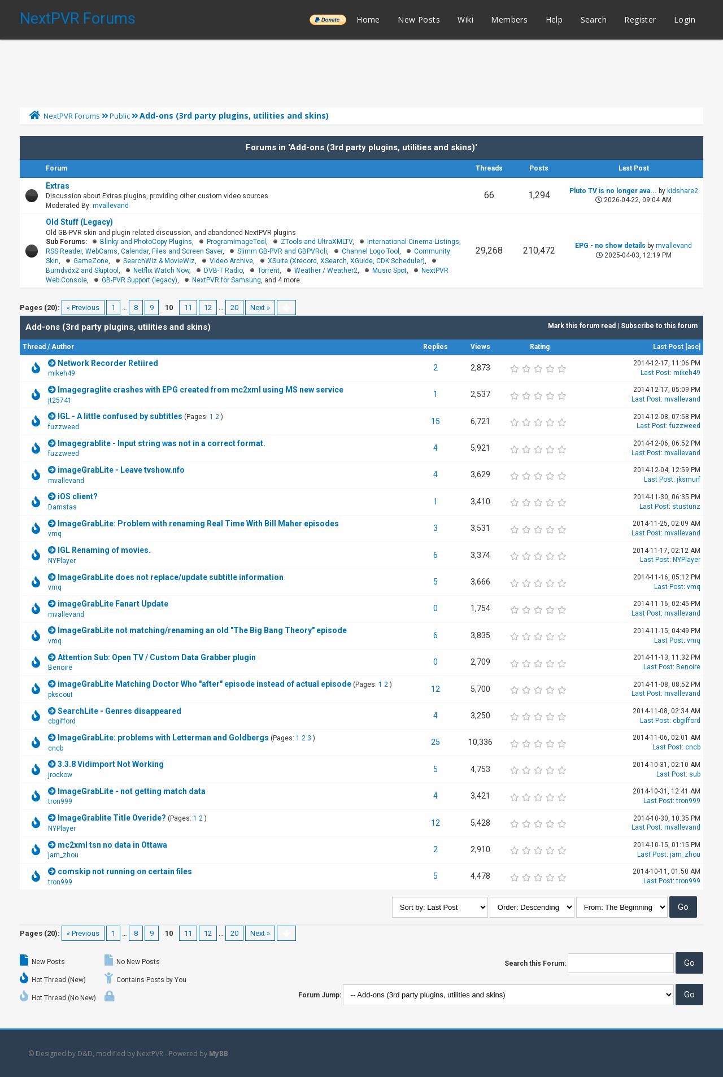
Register (640, 19)
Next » (260, 307)
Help (554, 19)
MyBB (218, 1053)
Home (368, 19)
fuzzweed (63, 427)
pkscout (60, 695)
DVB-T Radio (223, 270)
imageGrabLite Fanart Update (113, 603)
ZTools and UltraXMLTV (316, 242)
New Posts (419, 19)
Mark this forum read (582, 326)
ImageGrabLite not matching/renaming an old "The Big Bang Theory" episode (202, 630)
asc (693, 347)
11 (188, 307)
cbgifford (62, 721)
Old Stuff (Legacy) (79, 221)
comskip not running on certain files (125, 871)
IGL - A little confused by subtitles (120, 416)
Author (62, 347)
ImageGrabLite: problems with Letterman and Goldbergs (163, 737)
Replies (435, 347)
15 (435, 421)
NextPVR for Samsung (226, 280)
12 (208, 307)
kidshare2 (682, 191)
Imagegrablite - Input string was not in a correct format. (161, 443)
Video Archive (231, 261)
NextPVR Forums (78, 19)
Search (594, 19)
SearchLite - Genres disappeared (119, 711)
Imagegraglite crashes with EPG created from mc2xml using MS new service (200, 389)
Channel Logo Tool (370, 251)
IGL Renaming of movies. (104, 550)
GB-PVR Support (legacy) (139, 280)
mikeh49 (61, 373)
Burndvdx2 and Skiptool (82, 270)
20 (234, 307)
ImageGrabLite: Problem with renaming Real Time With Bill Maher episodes (198, 523)
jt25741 (60, 400)
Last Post (668, 347)
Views (480, 347)
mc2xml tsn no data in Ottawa (112, 844)
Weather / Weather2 (326, 270)
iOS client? (78, 496)
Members (509, 19)
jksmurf (688, 479)
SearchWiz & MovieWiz (159, 261)
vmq (55, 534)
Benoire (60, 668)
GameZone (90, 261)
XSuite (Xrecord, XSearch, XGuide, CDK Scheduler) (346, 261)
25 (435, 742)
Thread (34, 347)
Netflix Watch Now (161, 270)
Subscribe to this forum (659, 326)
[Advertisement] (361, 70)
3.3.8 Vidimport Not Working (111, 764)
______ (327, 19)
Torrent (269, 270)
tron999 (60, 801)
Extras (57, 185)
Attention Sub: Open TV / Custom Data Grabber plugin (157, 657)
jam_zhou (63, 855)
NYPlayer (62, 561)
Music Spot (389, 270)
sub (694, 774)
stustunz (686, 507)
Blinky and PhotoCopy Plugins (146, 242)
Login (684, 19)
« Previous (83, 307)
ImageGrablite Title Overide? (112, 817)
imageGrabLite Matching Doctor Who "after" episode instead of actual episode (204, 683)
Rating (540, 347)
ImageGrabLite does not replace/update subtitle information (171, 577)
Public (120, 116)
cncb (55, 748)
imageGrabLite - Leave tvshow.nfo (121, 469)
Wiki (465, 19)
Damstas (62, 507)
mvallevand (111, 206)
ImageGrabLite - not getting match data (132, 791)
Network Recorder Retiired (108, 363)
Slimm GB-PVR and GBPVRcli (282, 251)
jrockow (60, 775)
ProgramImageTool (236, 242)
